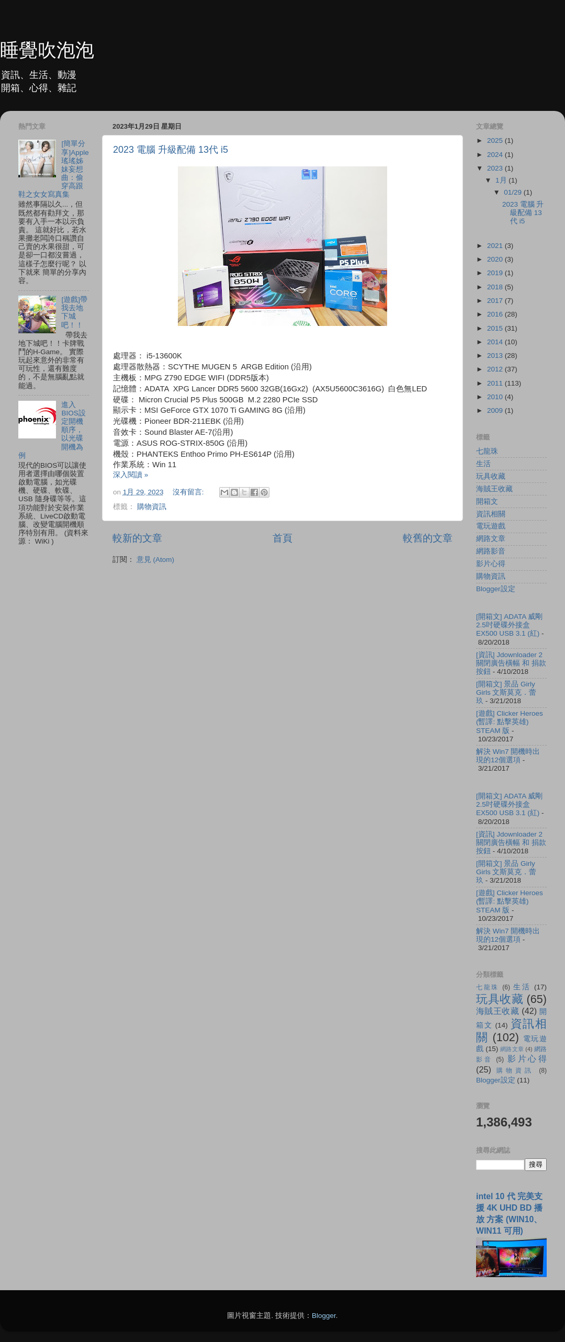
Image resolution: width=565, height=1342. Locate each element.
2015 (496, 328)
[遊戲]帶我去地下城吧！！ (74, 312)
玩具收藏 (490, 476)
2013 (496, 355)
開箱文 (487, 501)
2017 (496, 301)
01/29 (514, 192)
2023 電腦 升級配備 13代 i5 (170, 149)
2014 (496, 342)
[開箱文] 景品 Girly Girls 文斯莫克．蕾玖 (506, 692)
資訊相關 (490, 514)
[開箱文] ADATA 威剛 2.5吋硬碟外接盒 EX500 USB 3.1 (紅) (509, 625)
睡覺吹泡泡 (47, 50)
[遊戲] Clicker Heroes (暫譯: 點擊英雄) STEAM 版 (509, 721)
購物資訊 (151, 507)
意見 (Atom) (155, 559)
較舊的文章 (428, 538)
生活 (483, 464)
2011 (496, 383)
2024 (496, 155)
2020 (496, 259)
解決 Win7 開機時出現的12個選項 (508, 756)
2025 (496, 140)
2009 (496, 410)
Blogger (324, 1316)
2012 (496, 369)
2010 (496, 397)
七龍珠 (487, 451)
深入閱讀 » (130, 475)
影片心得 (490, 564)
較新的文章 (137, 538)
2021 (496, 246)
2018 (496, 287)
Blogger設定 (495, 589)
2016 (496, 314)
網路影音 (490, 551)
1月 (501, 180)
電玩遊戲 (490, 526)
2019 (496, 273)
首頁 (282, 538)
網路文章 (490, 539)
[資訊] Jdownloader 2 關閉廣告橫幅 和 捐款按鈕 (511, 663)
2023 (496, 168)
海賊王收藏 (494, 489)
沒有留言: (189, 492)
